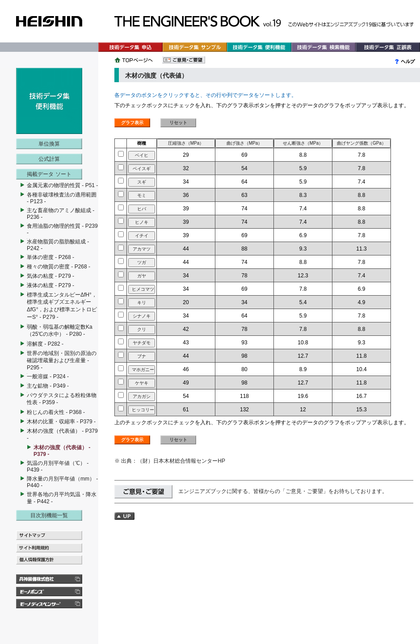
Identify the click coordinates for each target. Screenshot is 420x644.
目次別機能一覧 (49, 515)
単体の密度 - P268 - (50, 257)
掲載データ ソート (49, 174)
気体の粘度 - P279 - (50, 276)
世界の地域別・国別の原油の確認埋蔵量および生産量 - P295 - (62, 360)
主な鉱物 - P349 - (48, 386)
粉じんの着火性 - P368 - (56, 412)
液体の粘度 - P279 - (50, 285)
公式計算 (49, 159)
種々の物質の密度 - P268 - (58, 266)
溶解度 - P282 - (45, 344)
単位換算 (49, 144)
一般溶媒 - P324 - (48, 376)
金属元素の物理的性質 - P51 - (62, 185)
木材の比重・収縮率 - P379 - (61, 421)
